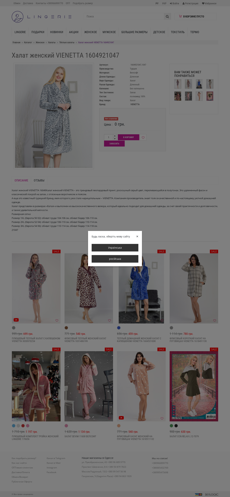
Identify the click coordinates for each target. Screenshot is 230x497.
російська (115, 258)
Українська (115, 247)
